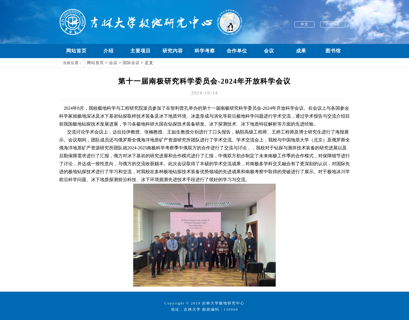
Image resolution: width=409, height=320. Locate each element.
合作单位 (237, 51)
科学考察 (205, 51)
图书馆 (333, 51)
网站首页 (76, 51)
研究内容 (172, 51)
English (332, 24)
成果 (301, 51)
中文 (304, 24)
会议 (269, 51)
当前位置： (73, 63)
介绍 (108, 51)
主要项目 (140, 51)
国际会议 (131, 63)
